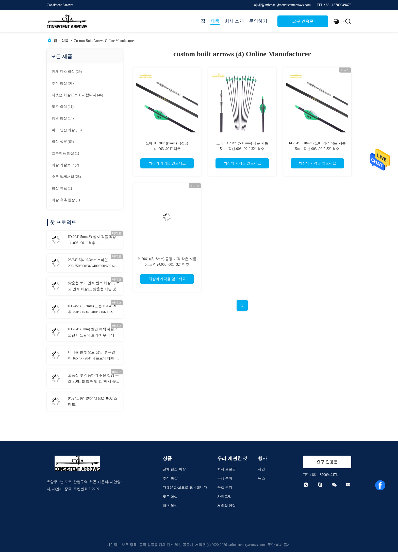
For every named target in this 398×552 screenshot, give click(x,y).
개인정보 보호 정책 (122, 545)
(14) (63, 118)
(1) (65, 153)
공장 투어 (225, 478)
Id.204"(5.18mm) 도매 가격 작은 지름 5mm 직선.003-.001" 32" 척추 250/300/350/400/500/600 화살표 (317, 148)
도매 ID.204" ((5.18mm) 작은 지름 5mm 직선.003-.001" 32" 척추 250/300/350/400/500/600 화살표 (242, 148)
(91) (63, 83)
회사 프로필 (226, 469)
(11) (63, 107)
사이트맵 (224, 496)
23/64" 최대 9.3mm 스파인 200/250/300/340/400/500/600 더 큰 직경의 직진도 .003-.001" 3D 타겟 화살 (92, 263)
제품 (215, 21)
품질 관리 (225, 487)
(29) (67, 72)
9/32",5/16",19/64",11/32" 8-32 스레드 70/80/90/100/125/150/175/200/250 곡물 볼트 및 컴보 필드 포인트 (93, 402)
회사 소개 (234, 21)
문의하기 (258, 21)
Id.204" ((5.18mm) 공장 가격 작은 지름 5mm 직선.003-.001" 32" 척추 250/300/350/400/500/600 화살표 (167, 264)
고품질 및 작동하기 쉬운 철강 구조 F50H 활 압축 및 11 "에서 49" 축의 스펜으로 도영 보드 (93, 379)
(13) (67, 130)
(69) (63, 142)
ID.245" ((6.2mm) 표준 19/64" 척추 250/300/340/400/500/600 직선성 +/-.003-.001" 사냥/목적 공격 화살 (92, 309)
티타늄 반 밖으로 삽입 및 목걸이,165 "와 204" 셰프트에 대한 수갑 (93, 355)
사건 (261, 469)
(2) (65, 165)
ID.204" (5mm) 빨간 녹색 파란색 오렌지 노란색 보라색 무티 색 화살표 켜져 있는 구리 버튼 (93, 332)
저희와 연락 (226, 506)
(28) (66, 177)
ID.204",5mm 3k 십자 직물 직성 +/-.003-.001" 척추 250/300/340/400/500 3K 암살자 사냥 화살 (92, 240)
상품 (65, 41)
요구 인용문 (302, 21)
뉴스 (261, 478)
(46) (77, 95)
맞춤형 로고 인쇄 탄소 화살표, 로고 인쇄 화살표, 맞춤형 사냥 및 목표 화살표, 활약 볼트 (94, 286)
